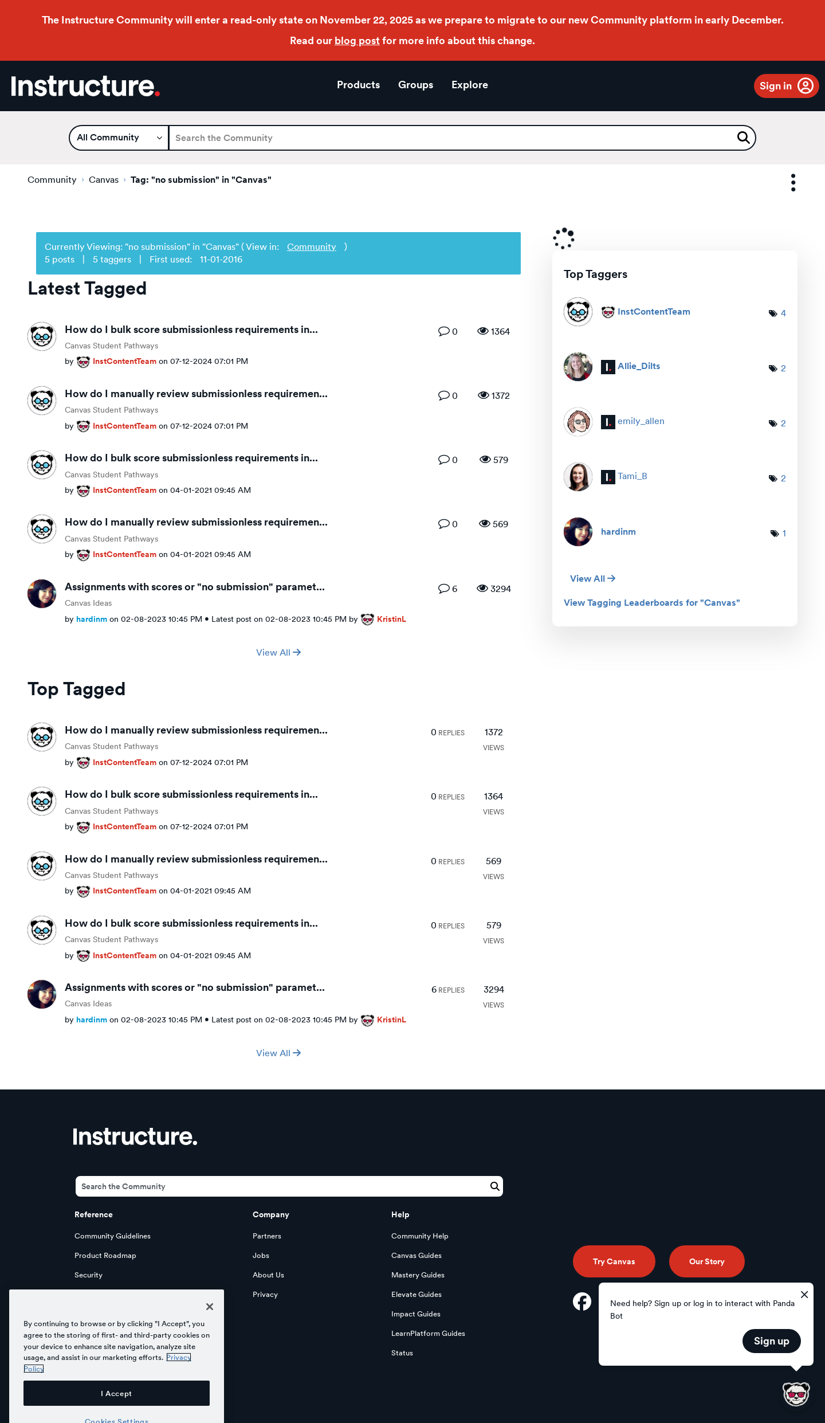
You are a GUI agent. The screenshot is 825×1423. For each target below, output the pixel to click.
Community (52, 179)
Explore (469, 85)
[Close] (209, 1353)
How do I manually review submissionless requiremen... (196, 393)
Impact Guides (416, 1314)
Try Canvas (614, 1261)
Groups (415, 85)
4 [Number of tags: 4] (783, 313)
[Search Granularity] (119, 138)
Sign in (776, 86)
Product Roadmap (105, 1255)
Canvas (104, 179)
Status (402, 1352)
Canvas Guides (416, 1255)
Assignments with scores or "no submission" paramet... (195, 587)
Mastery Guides (418, 1275)
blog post (357, 40)
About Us (268, 1275)
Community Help (420, 1236)
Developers (93, 1294)
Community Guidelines (112, 1236)
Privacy (265, 1294)
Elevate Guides (416, 1294)
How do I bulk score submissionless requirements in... (191, 329)
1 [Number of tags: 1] (784, 533)
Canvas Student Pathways (111, 345)
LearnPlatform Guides (428, 1333)
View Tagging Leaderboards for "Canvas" (652, 603)
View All (278, 652)
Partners (267, 1236)
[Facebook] (582, 1301)
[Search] (462, 138)
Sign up (771, 1341)
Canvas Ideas (88, 602)
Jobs (261, 1255)
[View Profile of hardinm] (91, 618)
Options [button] (783, 183)
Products (358, 85)
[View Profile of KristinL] (391, 618)
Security (88, 1275)
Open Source (96, 1314)
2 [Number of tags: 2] (783, 368)
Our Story (707, 1261)
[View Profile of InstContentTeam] (124, 360)
